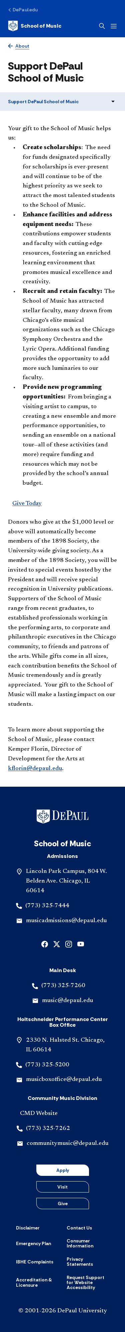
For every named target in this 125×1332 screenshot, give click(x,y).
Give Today (27, 504)
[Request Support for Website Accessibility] (88, 1282)
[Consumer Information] (88, 1243)
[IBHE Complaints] (34, 1261)
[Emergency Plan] (33, 1243)
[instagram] (68, 943)
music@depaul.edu (67, 1001)
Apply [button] (62, 1170)
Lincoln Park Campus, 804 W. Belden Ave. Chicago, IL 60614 (66, 881)
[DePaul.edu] (23, 10)
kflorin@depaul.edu (35, 769)
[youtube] (80, 943)
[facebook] (44, 943)
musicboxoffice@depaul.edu (64, 1080)
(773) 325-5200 (47, 1065)
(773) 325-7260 (63, 986)
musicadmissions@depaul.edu (66, 921)
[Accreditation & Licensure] (37, 1282)
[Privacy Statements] (88, 1262)
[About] (18, 46)
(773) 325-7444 (47, 906)
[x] (56, 943)
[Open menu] (113, 26)
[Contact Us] (79, 1227)
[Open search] (102, 26)
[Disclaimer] (28, 1227)
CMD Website (39, 1114)
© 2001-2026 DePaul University (62, 1311)
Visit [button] (62, 1187)
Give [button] (63, 1203)
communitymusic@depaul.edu (67, 1144)
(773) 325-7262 (48, 1129)
